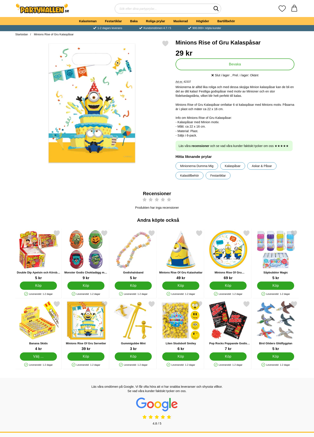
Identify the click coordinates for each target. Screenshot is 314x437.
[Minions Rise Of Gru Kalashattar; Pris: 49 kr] (181, 255)
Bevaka (235, 64)
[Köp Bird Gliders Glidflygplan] (275, 356)
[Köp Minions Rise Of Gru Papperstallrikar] (228, 286)
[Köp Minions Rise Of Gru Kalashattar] (180, 286)
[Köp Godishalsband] (133, 286)
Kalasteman (88, 21)
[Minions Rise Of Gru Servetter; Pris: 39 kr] (86, 325)
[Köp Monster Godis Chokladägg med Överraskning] (85, 286)
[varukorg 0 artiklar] (294, 8)
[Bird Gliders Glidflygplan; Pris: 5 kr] (276, 325)
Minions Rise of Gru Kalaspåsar (53, 34)
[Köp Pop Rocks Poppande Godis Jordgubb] (228, 356)
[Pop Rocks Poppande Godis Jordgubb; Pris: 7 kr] (228, 325)
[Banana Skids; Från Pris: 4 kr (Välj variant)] (38, 325)
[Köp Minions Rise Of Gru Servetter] (85, 356)
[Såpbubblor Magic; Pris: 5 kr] (276, 255)
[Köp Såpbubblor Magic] (275, 286)
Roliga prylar (155, 21)
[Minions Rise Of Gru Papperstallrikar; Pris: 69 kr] (228, 255)
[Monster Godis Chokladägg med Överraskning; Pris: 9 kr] (86, 255)
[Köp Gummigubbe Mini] (133, 356)
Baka (134, 21)
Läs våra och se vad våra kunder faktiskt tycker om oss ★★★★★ (234, 146)
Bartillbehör (226, 21)
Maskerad (180, 21)
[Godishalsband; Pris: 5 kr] (133, 255)
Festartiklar (113, 21)
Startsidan (21, 34)
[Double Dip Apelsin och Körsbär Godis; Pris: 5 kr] (38, 255)
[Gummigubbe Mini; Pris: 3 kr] (133, 325)
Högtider (202, 21)
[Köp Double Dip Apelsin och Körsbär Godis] (38, 286)
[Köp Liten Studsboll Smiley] (180, 356)
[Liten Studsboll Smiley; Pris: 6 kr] (181, 325)
